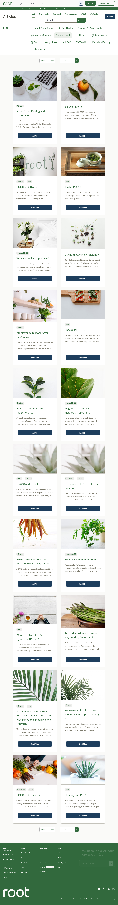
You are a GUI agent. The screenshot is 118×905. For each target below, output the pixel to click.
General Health (22, 253)
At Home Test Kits (27, 868)
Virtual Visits (20, 8)
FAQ (59, 853)
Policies (60, 868)
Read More (35, 136)
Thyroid (57, 14)
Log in (5, 878)
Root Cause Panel (27, 853)
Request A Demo (106, 3)
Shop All (24, 873)
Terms (99, 899)
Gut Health (44, 14)
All (33, 14)
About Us (43, 853)
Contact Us (61, 858)
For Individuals (34, 4)
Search (81, 20)
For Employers (20, 4)
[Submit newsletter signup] (111, 862)
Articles (42, 858)
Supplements (45, 8)
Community (59, 8)
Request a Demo (8, 859)
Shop (44, 4)
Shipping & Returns (64, 863)
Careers (42, 867)
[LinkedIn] (108, 889)
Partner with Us (8, 854)
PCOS (83, 14)
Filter (110, 16)
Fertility (94, 14)
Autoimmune (71, 14)
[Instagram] (103, 889)
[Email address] (97, 862)
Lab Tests (32, 8)
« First (43, 60)
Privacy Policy (110, 899)
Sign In (90, 3)
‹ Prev (51, 60)
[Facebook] (99, 889)
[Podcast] (113, 889)
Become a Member (9, 873)
